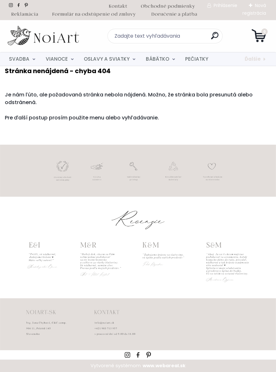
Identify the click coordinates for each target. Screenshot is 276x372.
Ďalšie (253, 59)
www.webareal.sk (164, 365)
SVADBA (19, 59)
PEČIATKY (196, 59)
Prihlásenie (225, 5)
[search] (214, 38)
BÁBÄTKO (157, 59)
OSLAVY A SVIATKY (107, 59)
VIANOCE (57, 59)
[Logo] (44, 36)
